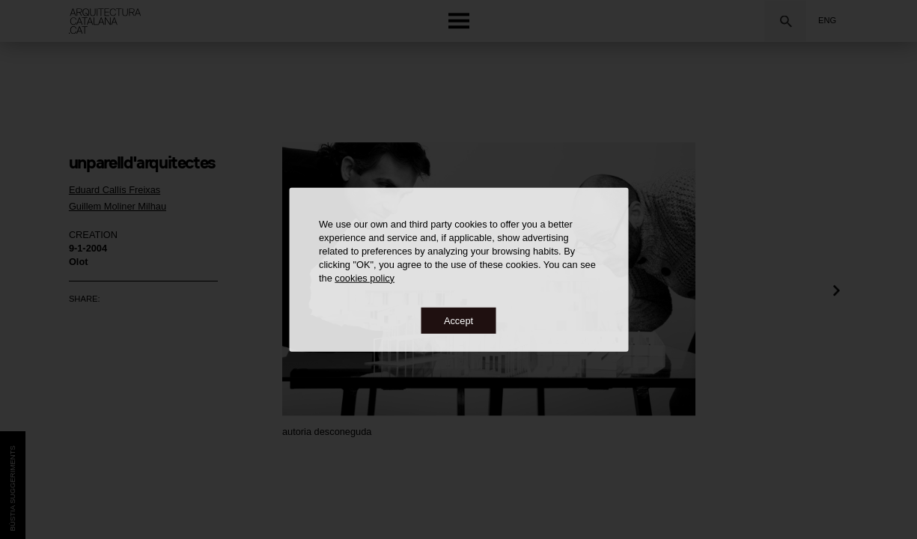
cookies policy (364, 277)
